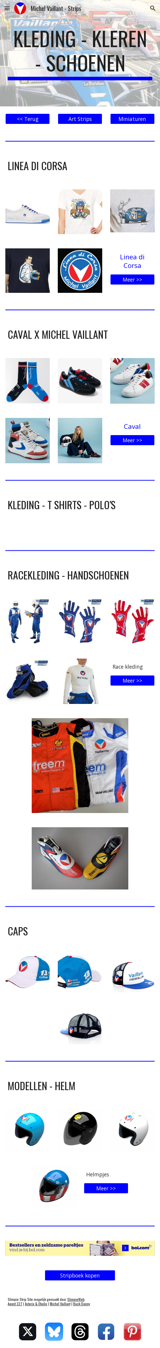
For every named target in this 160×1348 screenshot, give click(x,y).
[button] (7, 8)
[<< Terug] (27, 119)
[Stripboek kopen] (80, 1275)
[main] (80, 53)
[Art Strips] (80, 119)
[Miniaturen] (132, 119)
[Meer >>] (132, 279)
